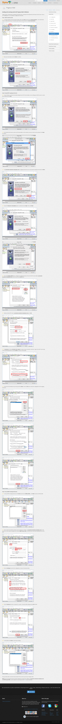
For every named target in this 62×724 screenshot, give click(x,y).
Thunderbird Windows (54, 37)
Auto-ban (52, 19)
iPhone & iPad (52, 23)
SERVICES (44, 2)
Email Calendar (51, 48)
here (25, 679)
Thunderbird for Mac (54, 35)
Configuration (52, 17)
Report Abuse (36, 709)
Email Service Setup (52, 12)
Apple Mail (52, 21)
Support (50, 2)
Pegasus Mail (52, 33)
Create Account (51, 0)
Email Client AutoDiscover (54, 44)
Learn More (31, 691)
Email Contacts (51, 50)
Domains (34, 2)
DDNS (30, 2)
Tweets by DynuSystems (6, 701)
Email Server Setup (52, 46)
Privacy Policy (31, 709)
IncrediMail (52, 29)
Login (55, 0)
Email (39, 2)
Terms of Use (26, 709)
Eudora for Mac (53, 25)
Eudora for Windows (54, 27)
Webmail (52, 39)
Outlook (51, 31)
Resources (56, 2)
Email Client (51, 14)
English (58, 0)
